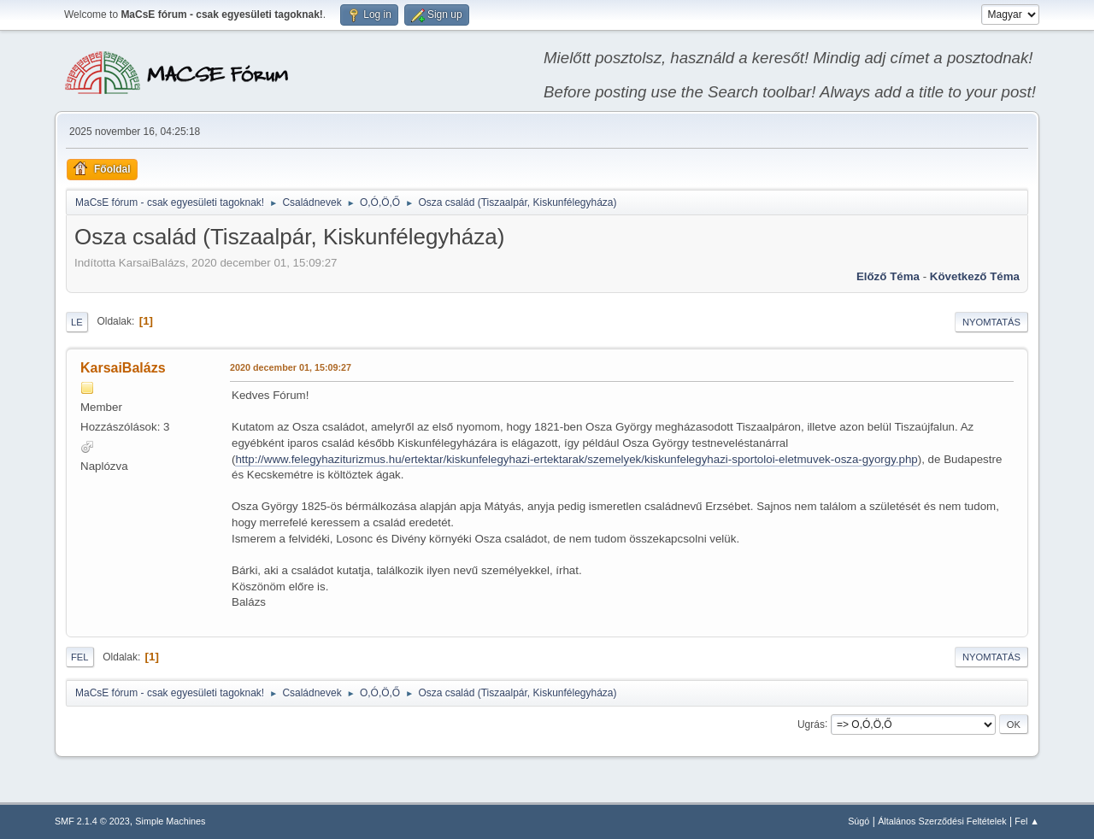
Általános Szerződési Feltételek (942, 821)
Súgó (858, 821)
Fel (80, 657)
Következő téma (975, 276)
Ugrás (811, 724)
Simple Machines (170, 821)
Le (77, 322)
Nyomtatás (991, 322)
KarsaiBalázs (123, 368)
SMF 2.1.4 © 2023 (92, 821)
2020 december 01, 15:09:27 (290, 367)
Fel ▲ (1027, 821)
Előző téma (888, 276)
